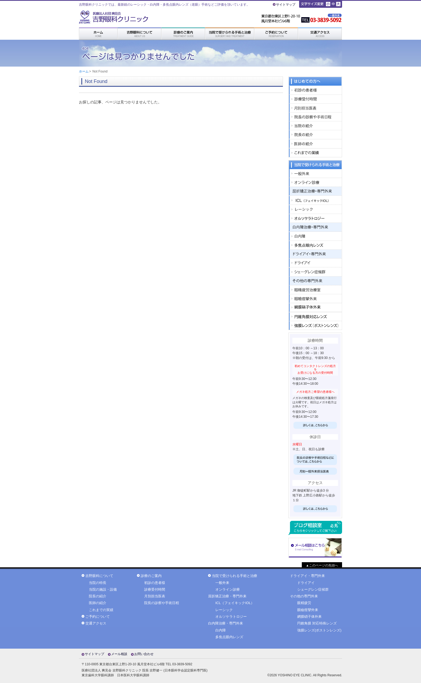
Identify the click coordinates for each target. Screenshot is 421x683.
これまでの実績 (101, 610)
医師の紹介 (97, 603)
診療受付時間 (154, 589)
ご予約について (97, 617)
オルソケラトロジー (231, 617)
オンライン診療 (227, 589)
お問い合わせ (144, 654)
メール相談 (119, 654)
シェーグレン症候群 (313, 589)
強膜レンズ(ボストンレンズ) (319, 630)
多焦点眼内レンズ (229, 637)
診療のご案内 (151, 576)
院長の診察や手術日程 (161, 603)
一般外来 (222, 583)
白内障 (220, 630)
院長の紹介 (97, 596)
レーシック (224, 610)
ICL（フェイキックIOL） (234, 603)
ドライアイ (306, 583)
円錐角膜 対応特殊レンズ (317, 623)
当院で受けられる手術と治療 (234, 576)
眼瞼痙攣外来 (307, 610)
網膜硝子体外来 (309, 617)
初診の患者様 (154, 583)
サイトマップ (285, 4)
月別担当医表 (154, 596)
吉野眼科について (99, 576)
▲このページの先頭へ (322, 565)
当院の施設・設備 (103, 589)
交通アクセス (95, 623)
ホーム (84, 71)
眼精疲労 (304, 603)
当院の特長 (97, 583)
